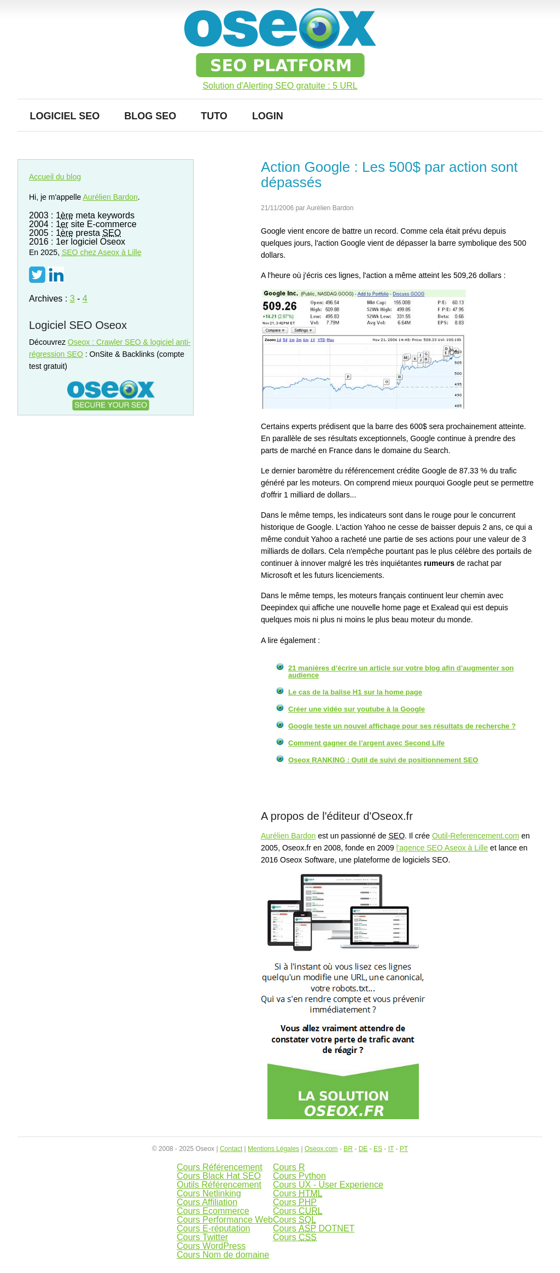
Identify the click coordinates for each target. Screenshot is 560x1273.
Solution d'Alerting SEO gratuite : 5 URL (279, 86)
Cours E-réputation (213, 1228)
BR (348, 1149)
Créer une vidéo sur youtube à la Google (356, 709)
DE (363, 1149)
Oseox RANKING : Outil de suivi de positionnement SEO (383, 760)
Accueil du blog (55, 176)
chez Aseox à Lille (102, 252)
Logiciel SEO (65, 116)
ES (378, 1149)
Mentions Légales (273, 1149)
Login (267, 116)
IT (391, 1149)
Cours (298, 1193)
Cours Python (299, 1176)
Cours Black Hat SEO (219, 1176)
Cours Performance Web (225, 1219)
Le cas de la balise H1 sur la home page (355, 692)
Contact (231, 1149)
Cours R (289, 1167)
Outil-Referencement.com (476, 835)
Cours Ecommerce (213, 1211)
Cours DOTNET (313, 1228)
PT (404, 1149)
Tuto (214, 116)
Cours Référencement (219, 1167)
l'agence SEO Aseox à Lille (442, 847)
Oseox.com (321, 1149)
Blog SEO (150, 116)
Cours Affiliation (207, 1202)
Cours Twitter (202, 1237)
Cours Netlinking (209, 1193)
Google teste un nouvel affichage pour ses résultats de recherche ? (402, 726)
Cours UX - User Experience (328, 1184)
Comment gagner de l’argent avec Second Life (366, 743)
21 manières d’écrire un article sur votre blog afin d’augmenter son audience (401, 671)
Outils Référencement (219, 1184)
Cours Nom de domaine (223, 1254)
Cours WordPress (211, 1246)
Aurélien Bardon (288, 835)
